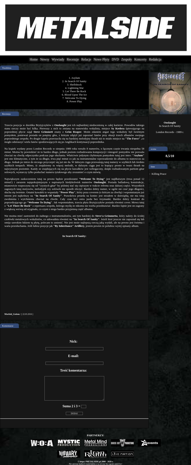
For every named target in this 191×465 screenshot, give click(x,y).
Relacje (86, 59)
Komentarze (7, 325)
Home (34, 59)
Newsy (44, 59)
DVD (115, 59)
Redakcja (155, 59)
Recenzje (73, 59)
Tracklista (6, 68)
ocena (153, 149)
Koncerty (140, 59)
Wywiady (58, 59)
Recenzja (6, 114)
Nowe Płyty (101, 59)
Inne (153, 166)
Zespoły (126, 59)
